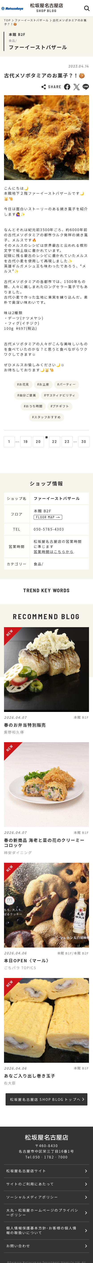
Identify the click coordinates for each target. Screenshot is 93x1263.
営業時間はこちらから (54, 551)
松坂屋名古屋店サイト (26, 1170)
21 (46, 441)
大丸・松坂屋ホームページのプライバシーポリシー (42, 1212)
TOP (7, 20)
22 (59, 441)
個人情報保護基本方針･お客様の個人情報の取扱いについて (41, 1230)
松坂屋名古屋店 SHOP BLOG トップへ (47, 1099)
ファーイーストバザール (32, 20)
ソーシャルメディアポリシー (32, 1196)
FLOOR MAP (48, 517)
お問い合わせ (18, 1245)
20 (34, 441)
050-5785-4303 (51, 529)
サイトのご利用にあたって (30, 1183)
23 (71, 441)
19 (21, 441)
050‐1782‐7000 (50, 1156)
